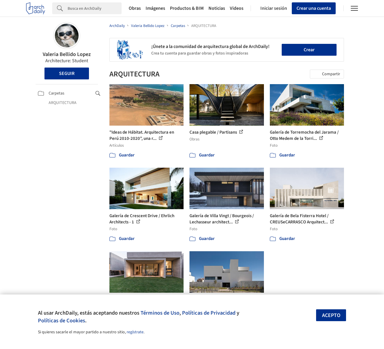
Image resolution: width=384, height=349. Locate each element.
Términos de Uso (160, 313)
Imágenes (155, 8)
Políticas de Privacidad (208, 313)
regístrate (135, 332)
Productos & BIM (187, 8)
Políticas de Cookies (61, 320)
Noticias (216, 8)
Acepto (331, 315)
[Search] (95, 8)
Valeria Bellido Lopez (67, 54)
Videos (236, 8)
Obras (135, 8)
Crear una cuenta (314, 8)
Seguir (66, 73)
